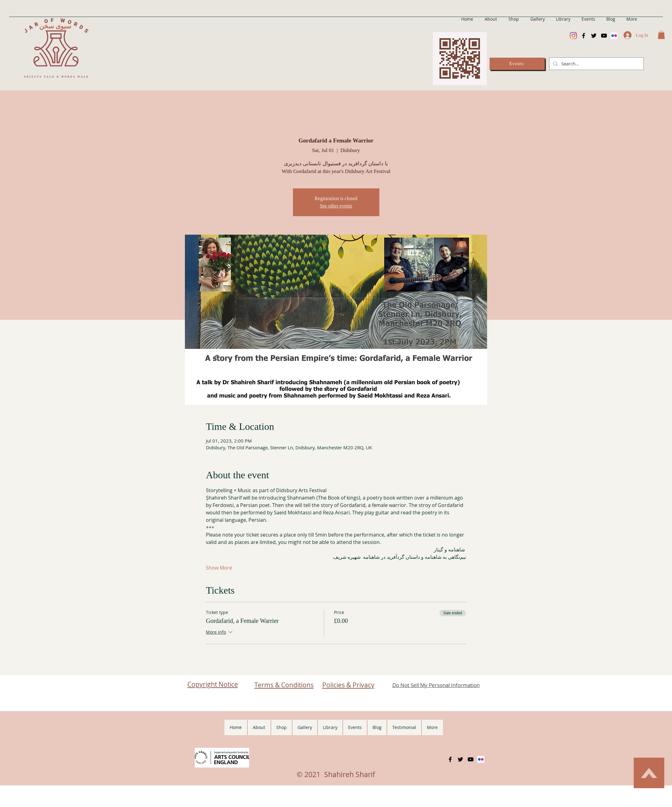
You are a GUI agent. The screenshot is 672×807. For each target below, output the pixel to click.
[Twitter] (593, 35)
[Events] (517, 64)
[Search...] (595, 64)
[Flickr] (614, 35)
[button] (661, 35)
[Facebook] (583, 35)
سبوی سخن (55, 26)
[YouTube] (603, 35)
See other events (336, 205)
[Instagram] (573, 35)
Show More (219, 567)
